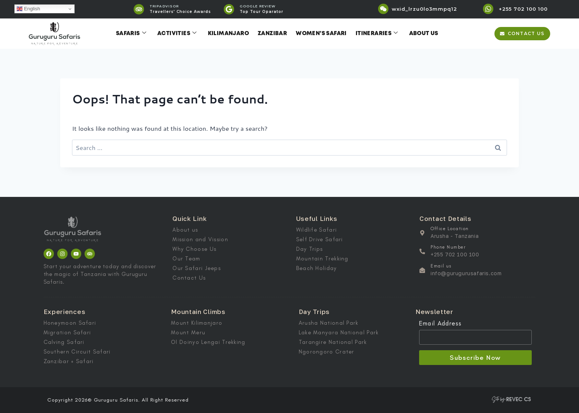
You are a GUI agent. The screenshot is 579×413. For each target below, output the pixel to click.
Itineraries (377, 33)
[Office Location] (422, 233)
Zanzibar (272, 33)
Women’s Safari (321, 33)
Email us (441, 266)
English (28, 9)
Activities (176, 33)
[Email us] (422, 270)
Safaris (131, 33)
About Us (423, 33)
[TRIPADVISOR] (139, 9)
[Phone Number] (422, 251)
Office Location (450, 228)
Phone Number (448, 247)
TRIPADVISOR (164, 6)
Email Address (440, 323)
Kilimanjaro (228, 33)
